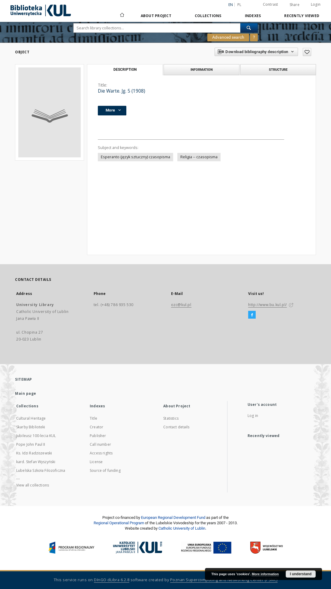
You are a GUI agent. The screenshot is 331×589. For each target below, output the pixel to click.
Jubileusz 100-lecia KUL (36, 435)
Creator (96, 427)
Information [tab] (202, 69)
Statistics (171, 418)
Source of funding (105, 470)
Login (315, 4)
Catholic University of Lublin (181, 528)
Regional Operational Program (119, 523)
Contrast (270, 4)
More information (265, 574)
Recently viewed (301, 15)
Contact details (176, 427)
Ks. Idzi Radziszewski (34, 453)
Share (294, 4)
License (96, 461)
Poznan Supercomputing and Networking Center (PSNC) (224, 579)
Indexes (253, 15)
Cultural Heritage (31, 418)
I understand (300, 574)
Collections (208, 15)
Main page (25, 393)
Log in (253, 415)
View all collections (32, 485)
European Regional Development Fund (173, 517)
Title (93, 418)
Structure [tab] (278, 69)
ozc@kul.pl (181, 304)
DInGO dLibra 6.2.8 (111, 579)
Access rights (101, 453)
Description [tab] (125, 69)
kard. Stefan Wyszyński (35, 461)
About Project (156, 15)
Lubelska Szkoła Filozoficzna (40, 470)
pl (239, 5)
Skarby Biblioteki (30, 427)
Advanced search (228, 37)
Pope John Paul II (30, 444)
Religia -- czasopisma (199, 156)
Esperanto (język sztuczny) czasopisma (135, 156)
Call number (100, 444)
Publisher (98, 435)
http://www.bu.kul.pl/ (267, 304)
